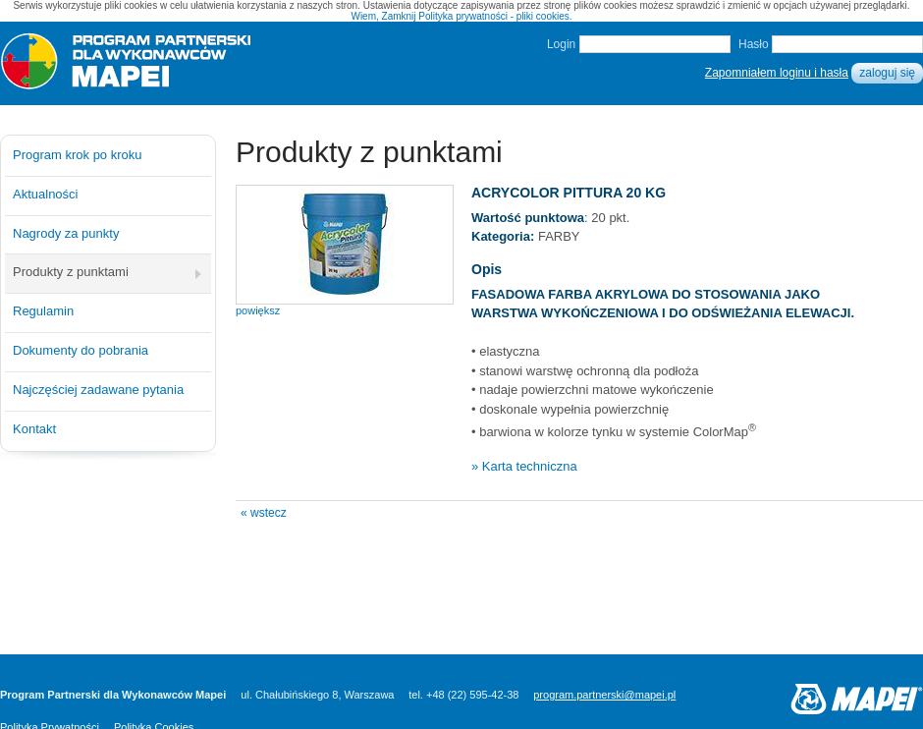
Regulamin (43, 311)
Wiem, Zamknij (383, 16)
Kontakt (34, 428)
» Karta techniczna (524, 466)
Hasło (753, 44)
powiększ (258, 310)
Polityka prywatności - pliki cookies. (494, 16)
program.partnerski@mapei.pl (604, 695)
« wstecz (264, 513)
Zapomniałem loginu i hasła (776, 73)
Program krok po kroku (77, 154)
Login (561, 44)
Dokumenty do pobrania (80, 350)
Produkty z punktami (71, 271)
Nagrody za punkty (66, 233)
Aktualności (45, 194)
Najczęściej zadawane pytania (98, 389)
